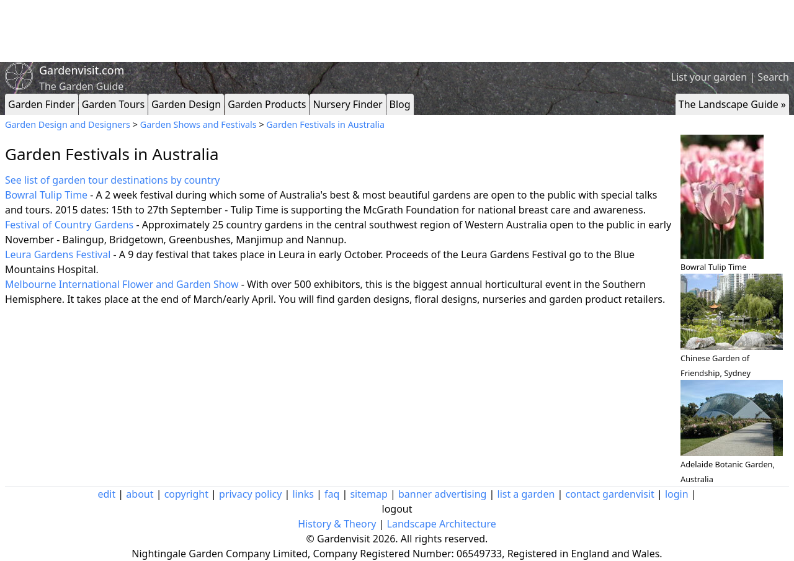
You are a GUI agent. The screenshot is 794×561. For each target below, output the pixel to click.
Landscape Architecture (441, 524)
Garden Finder (41, 104)
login (677, 494)
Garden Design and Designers (67, 124)
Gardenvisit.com (81, 70)
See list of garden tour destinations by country (112, 180)
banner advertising (442, 494)
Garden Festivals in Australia (325, 124)
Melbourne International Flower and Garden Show (122, 284)
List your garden (709, 77)
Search (773, 77)
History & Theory (337, 524)
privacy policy (250, 494)
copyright (186, 494)
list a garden (526, 494)
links (302, 494)
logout (397, 509)
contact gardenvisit (610, 494)
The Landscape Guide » (732, 104)
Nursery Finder (347, 104)
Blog (400, 104)
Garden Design (186, 104)
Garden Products (267, 104)
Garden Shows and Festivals (198, 124)
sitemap (368, 494)
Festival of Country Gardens (69, 224)
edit (106, 494)
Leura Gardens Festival (57, 254)
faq (331, 494)
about (139, 494)
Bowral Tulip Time (46, 195)
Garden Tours (113, 104)
